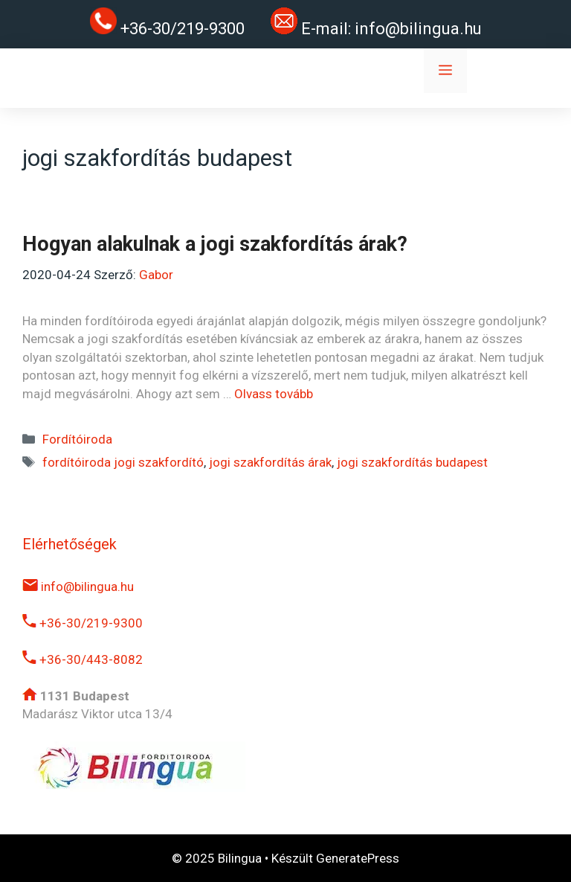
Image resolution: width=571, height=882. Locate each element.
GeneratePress (357, 858)
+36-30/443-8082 (82, 659)
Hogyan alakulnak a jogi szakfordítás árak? (214, 244)
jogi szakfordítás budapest (412, 462)
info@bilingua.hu (418, 28)
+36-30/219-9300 (82, 623)
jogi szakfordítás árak (270, 462)
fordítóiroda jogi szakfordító (123, 462)
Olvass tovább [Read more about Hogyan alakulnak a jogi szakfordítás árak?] (273, 393)
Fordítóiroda (77, 439)
